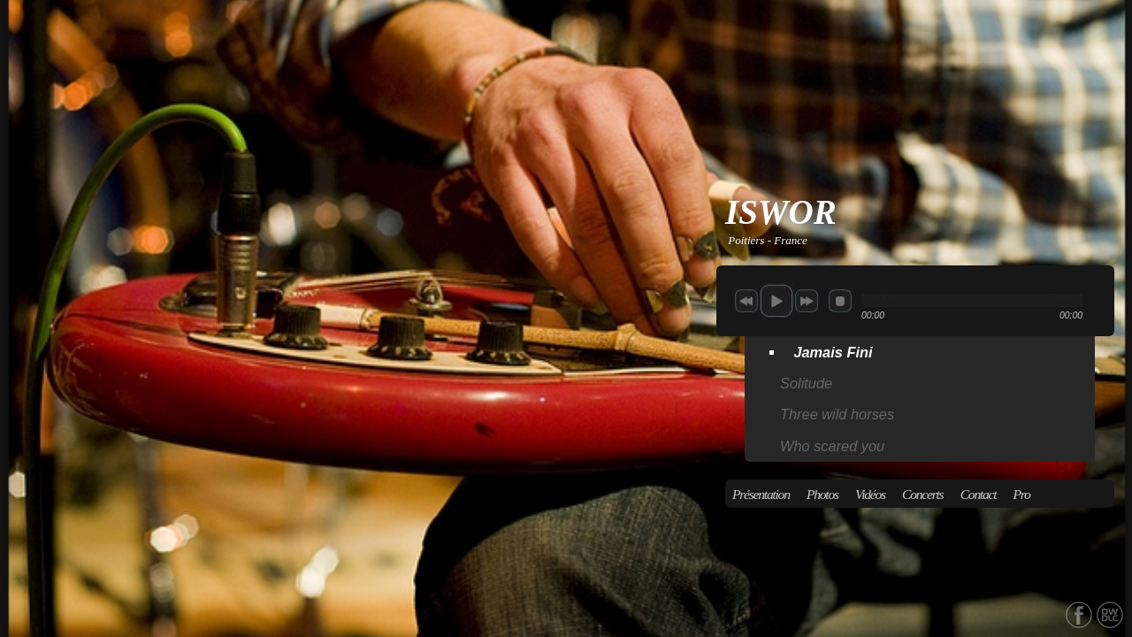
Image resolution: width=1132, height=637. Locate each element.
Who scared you (832, 446)
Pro (1021, 494)
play (776, 300)
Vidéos (870, 494)
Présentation (761, 494)
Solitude (806, 383)
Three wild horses (837, 414)
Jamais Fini (832, 352)
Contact (978, 494)
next (806, 300)
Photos (822, 494)
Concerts (922, 494)
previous (746, 300)
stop (840, 300)
